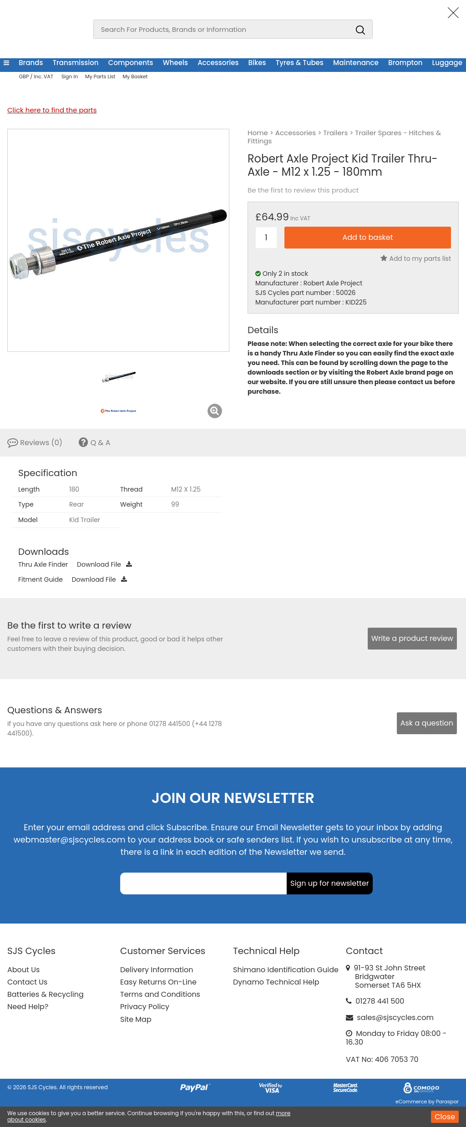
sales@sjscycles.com (395, 1017)
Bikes (257, 62)
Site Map (136, 1019)
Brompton (405, 62)
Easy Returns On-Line (158, 982)
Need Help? (27, 1006)
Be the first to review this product (303, 190)
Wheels (175, 62)
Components (130, 62)
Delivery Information (156, 970)
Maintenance (356, 62)
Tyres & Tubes (300, 62)
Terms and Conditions (160, 994)
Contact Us (27, 982)
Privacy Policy (144, 1006)
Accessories (218, 62)
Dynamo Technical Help (276, 982)
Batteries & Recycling (45, 994)
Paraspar (447, 1101)
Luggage (447, 62)
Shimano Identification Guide (286, 970)
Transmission (76, 62)
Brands (31, 62)
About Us (23, 970)
